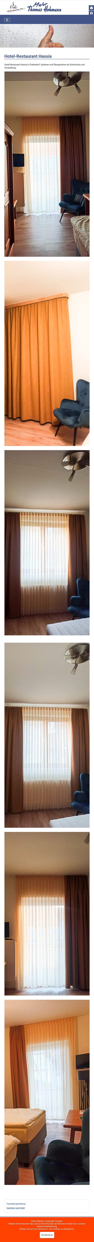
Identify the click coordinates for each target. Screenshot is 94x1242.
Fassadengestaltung (16, 1204)
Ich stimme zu (47, 1235)
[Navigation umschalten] (7, 20)
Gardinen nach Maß (16, 1208)
